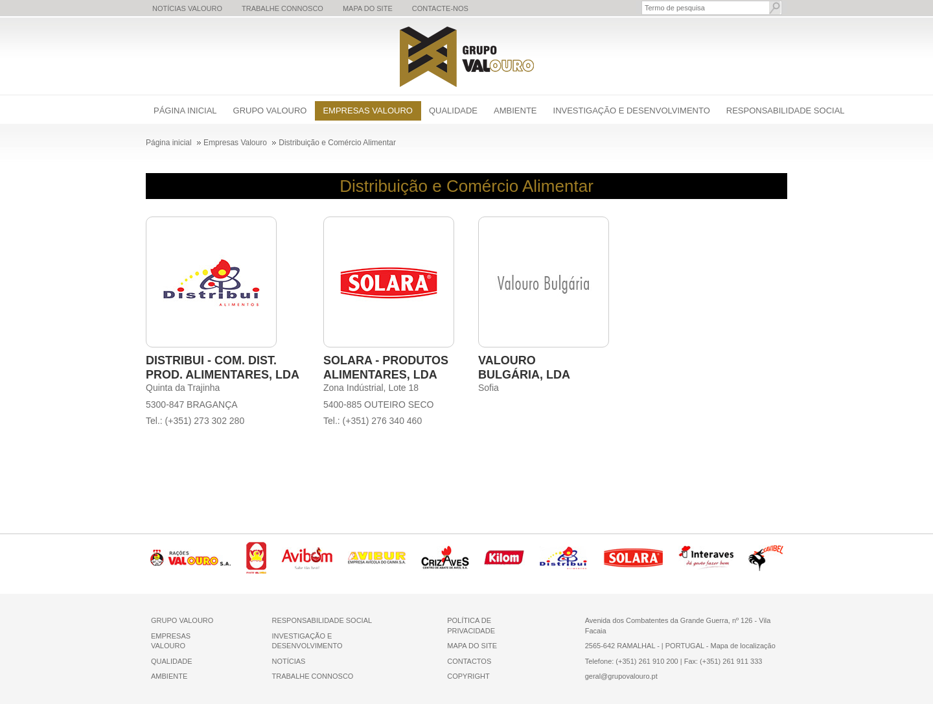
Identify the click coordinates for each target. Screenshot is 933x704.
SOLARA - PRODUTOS (385, 360)
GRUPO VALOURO (182, 620)
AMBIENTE (169, 676)
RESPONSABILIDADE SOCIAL (321, 620)
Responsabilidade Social (785, 110)
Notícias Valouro (187, 8)
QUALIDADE (171, 661)
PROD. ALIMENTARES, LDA (222, 374)
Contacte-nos (440, 8)
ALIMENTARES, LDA (380, 374)
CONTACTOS (469, 661)
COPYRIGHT (468, 676)
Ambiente (515, 110)
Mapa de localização (742, 646)
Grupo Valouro (270, 110)
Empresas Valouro (367, 110)
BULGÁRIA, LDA (524, 374)
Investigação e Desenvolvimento (631, 110)
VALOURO (507, 360)
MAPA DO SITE (472, 646)
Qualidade (453, 110)
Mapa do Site (368, 8)
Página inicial (185, 110)
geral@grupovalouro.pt (621, 676)
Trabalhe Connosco (282, 8)
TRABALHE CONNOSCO (312, 676)
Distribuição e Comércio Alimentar (466, 186)
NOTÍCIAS (288, 661)
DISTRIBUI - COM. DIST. (211, 360)
